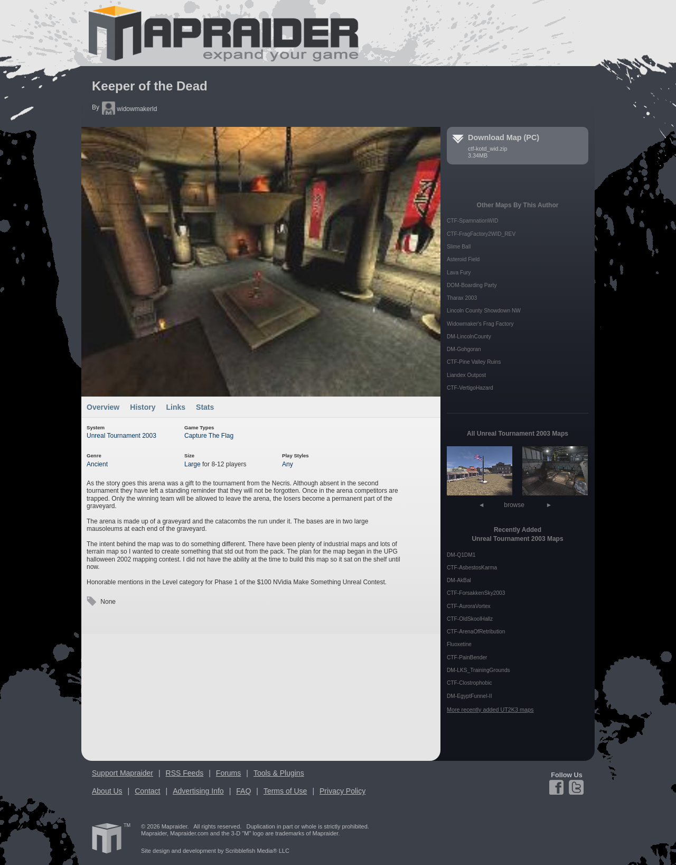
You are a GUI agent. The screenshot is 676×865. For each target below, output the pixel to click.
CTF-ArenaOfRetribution (476, 631)
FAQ (243, 791)
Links (176, 407)
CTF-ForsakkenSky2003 (476, 593)
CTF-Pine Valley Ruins (474, 362)
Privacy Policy (342, 791)
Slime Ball (459, 247)
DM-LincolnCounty (469, 336)
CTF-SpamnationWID (472, 221)
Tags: (91, 601)
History (142, 407)
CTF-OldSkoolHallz (470, 619)
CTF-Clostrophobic (469, 683)
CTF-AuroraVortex (469, 606)
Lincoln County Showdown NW (484, 311)
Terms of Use (285, 791)
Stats (205, 407)
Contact (147, 791)
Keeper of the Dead (150, 86)
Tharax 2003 (462, 298)
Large (192, 464)
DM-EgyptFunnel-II (469, 696)
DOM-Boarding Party (472, 285)
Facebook (558, 787)
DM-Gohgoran (464, 349)
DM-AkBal (459, 580)
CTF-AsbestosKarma (472, 567)
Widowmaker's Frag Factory (480, 324)
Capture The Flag (208, 435)
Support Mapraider (122, 773)
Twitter (575, 787)
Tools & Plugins (278, 773)
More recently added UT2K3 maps (490, 709)
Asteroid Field (463, 259)
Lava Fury (459, 272)
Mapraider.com (217, 33)
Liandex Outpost (466, 375)
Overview (103, 407)
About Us (107, 791)
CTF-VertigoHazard (470, 388)
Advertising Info (198, 791)
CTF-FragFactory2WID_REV (481, 234)
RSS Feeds (185, 773)
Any (287, 464)
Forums (228, 773)
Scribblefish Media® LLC (257, 851)
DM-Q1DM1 (461, 555)
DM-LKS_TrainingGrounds (478, 670)
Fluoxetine (459, 644)
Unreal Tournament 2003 (121, 435)
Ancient (97, 464)
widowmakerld (129, 109)
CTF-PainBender (467, 657)
